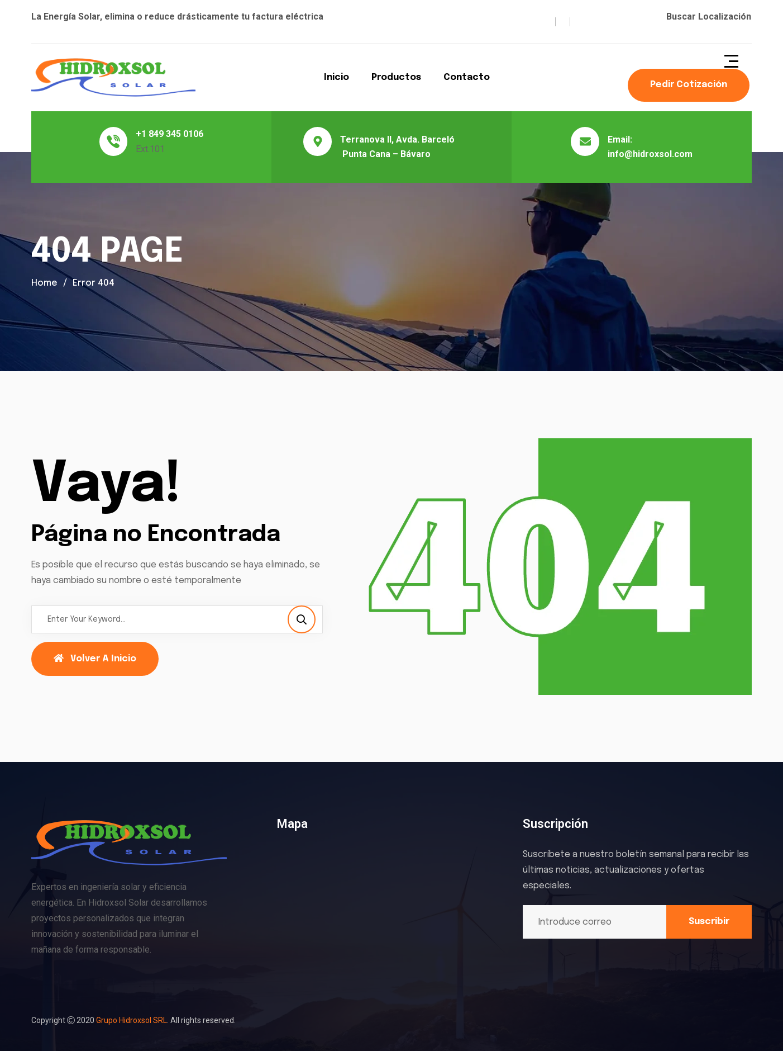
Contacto (466, 77)
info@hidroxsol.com (650, 154)
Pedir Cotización (688, 84)
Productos (396, 77)
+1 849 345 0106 (169, 134)
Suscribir (709, 921)
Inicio (336, 77)
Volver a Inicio (95, 659)
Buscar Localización (708, 16)
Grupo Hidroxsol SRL (131, 1020)
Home (44, 283)
